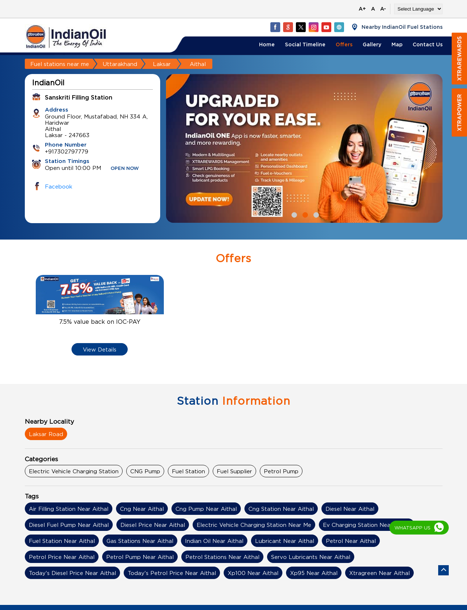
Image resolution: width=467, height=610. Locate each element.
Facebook (58, 186)
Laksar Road (46, 434)
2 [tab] (304, 214)
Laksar (162, 64)
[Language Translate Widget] (418, 9)
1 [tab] (293, 214)
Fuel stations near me (59, 64)
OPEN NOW (125, 168)
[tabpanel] (304, 148)
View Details (99, 349)
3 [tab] (315, 214)
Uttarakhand (120, 64)
